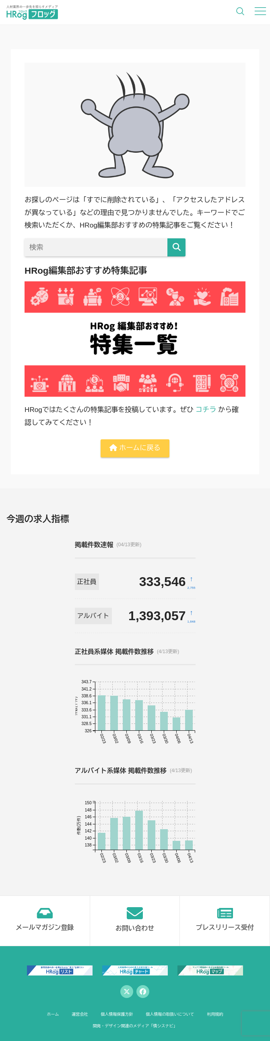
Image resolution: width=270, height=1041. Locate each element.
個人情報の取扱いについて (170, 1014)
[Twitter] (126, 991)
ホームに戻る (134, 448)
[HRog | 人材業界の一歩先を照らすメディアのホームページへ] (32, 12)
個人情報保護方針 (117, 1014)
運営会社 (80, 1014)
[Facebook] (142, 991)
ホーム (53, 1014)
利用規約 (215, 1014)
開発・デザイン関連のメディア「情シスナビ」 (135, 1026)
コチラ (206, 410)
